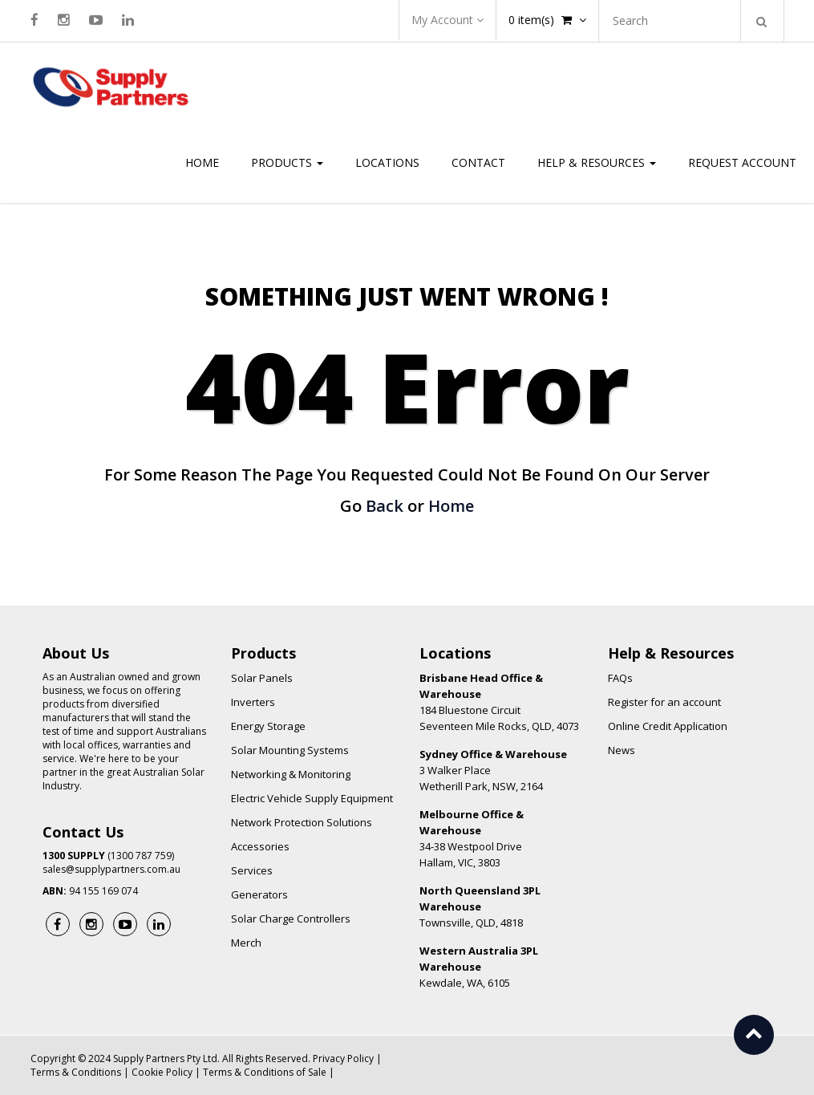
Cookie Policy (162, 1072)
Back (384, 506)
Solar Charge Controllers (290, 918)
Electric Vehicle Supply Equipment (312, 798)
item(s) (547, 19)
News (621, 750)
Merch (246, 942)
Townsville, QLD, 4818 (480, 906)
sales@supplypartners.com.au (111, 869)
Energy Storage (268, 726)
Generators (259, 894)
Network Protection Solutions (301, 822)
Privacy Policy (343, 1058)
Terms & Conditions (75, 1072)
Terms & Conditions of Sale (264, 1072)
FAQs (620, 678)
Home (451, 506)
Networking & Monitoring (290, 774)
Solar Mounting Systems (290, 750)
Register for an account (664, 702)
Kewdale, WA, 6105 (478, 966)
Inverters (253, 702)
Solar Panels (262, 678)
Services (252, 870)
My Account (447, 19)
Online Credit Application (667, 726)
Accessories (260, 846)
